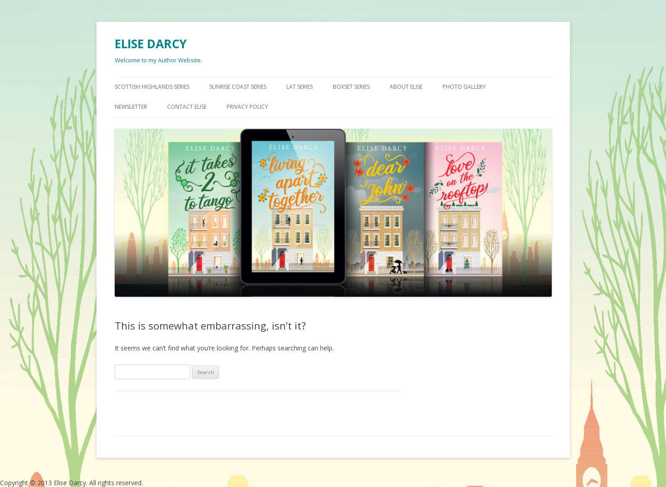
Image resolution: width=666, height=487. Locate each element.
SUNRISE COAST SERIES (237, 87)
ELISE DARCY (151, 44)
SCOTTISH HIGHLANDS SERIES (152, 87)
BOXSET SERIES (351, 87)
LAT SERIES (299, 87)
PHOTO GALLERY (464, 87)
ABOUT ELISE (406, 87)
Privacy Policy (247, 107)
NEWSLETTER (131, 107)
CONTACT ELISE (187, 107)
